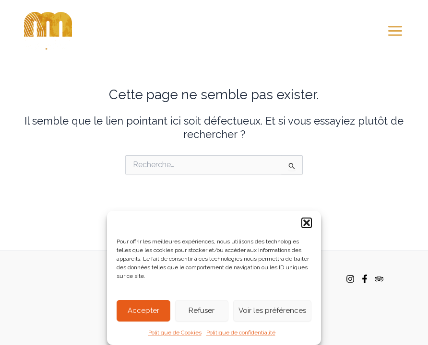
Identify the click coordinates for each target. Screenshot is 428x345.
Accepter (143, 310)
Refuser (201, 310)
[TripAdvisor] (379, 279)
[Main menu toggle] (395, 31)
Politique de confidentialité (240, 332)
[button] (306, 223)
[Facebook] (364, 279)
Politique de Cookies (175, 332)
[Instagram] (350, 279)
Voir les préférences (272, 310)
